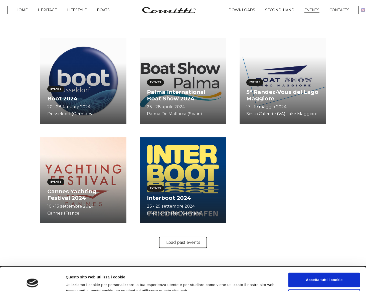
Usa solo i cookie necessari (324, 273)
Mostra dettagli (79, 281)
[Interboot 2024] (183, 180)
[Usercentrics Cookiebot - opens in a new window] (32, 281)
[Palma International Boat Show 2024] (183, 81)
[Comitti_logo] (169, 10)
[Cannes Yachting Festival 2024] (83, 180)
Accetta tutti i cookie (324, 256)
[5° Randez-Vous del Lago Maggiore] (283, 81)
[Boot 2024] (83, 81)
